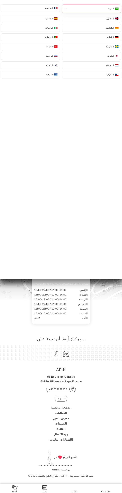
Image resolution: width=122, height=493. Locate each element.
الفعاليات (61, 416)
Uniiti (56, 473)
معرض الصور (61, 421)
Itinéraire (105, 488)
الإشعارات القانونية (61, 443)
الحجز (45, 488)
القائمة (61, 432)
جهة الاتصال (61, 437)
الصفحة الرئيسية (61, 411)
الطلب (15, 488)
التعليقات (61, 427)
